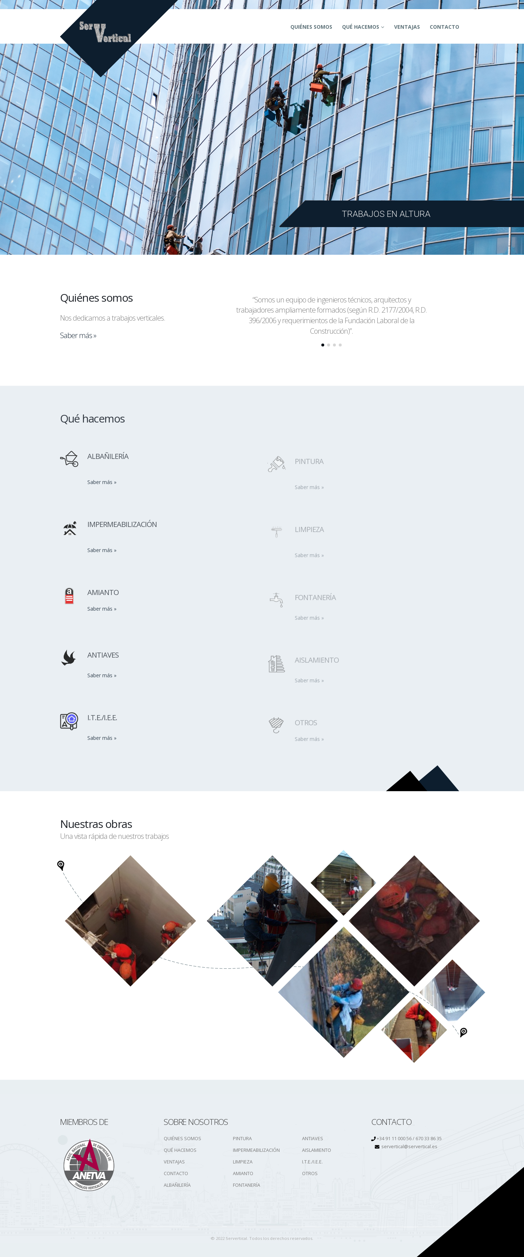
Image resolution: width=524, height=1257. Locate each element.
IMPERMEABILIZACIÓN (256, 1150)
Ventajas (407, 26)
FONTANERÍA (246, 1185)
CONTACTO (444, 26)
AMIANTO (243, 1173)
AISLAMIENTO (316, 1150)
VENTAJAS (174, 1162)
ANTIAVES (312, 1138)
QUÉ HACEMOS (360, 26)
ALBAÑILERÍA (177, 1185)
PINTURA (242, 1138)
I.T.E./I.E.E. (312, 1162)
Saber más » (78, 335)
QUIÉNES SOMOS (311, 26)
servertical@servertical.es (409, 1146)
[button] (323, 345)
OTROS (310, 1173)
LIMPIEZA (243, 1162)
